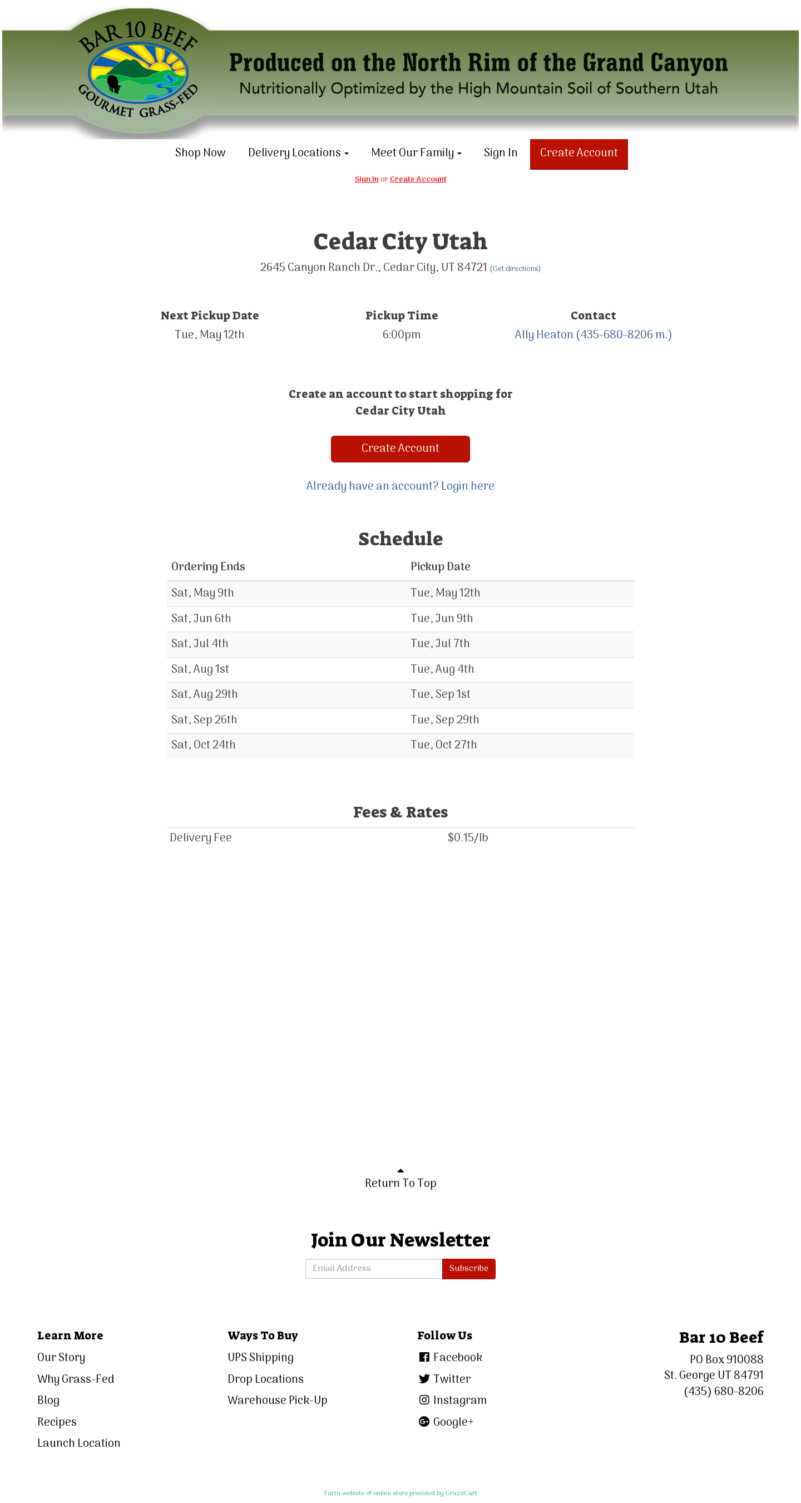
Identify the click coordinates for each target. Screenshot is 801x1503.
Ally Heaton (544, 335)
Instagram (452, 1401)
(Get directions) (515, 269)
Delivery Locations (298, 153)
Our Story (61, 1358)
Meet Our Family (416, 153)
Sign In (501, 153)
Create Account (579, 153)
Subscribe (468, 1268)
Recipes (57, 1423)
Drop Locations (266, 1380)
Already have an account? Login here (400, 487)
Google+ (445, 1423)
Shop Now (200, 153)
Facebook (449, 1358)
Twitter (444, 1380)
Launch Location (79, 1444)
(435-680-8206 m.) (624, 335)
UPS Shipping (261, 1358)
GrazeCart (461, 1493)
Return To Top (401, 1179)
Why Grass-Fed (76, 1380)
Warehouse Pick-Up (278, 1401)
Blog (48, 1401)
